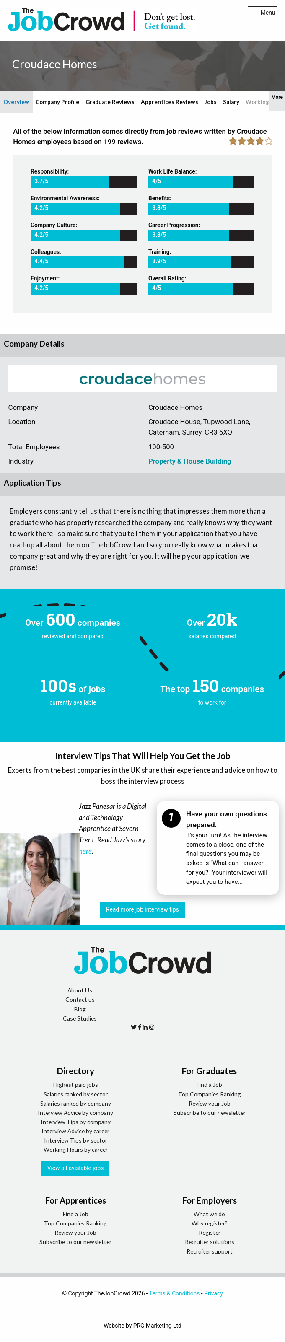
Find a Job (209, 1084)
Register (209, 1232)
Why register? (210, 1223)
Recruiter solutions (209, 1241)
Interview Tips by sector (75, 1140)
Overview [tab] (16, 101)
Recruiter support (210, 1251)
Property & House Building (189, 461)
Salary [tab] (231, 101)
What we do (209, 1214)
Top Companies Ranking (209, 1094)
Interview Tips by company (76, 1121)
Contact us (80, 999)
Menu (262, 12)
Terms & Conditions (174, 1293)
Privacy (213, 1293)
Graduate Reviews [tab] (110, 101)
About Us (79, 990)
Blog (80, 1009)
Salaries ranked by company (75, 1103)
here (85, 851)
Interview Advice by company (75, 1112)
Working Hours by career (76, 1149)
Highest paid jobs (75, 1084)
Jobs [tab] (211, 101)
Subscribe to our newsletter (210, 1112)
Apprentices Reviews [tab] (169, 101)
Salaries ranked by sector (76, 1094)
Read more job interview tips (142, 909)
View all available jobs (75, 1168)
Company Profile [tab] (57, 101)
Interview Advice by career (75, 1131)
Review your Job (210, 1103)
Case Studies (80, 1018)
